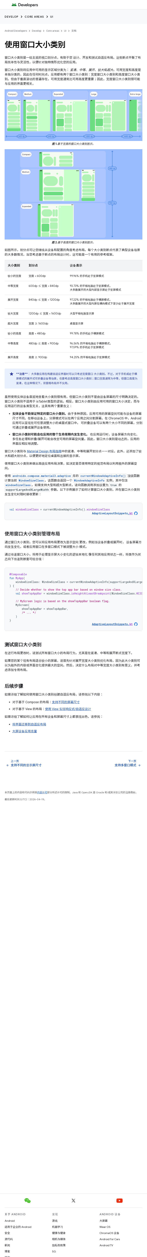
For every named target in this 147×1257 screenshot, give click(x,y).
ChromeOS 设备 (109, 1233)
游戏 (55, 1220)
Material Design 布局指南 (44, 451)
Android (10, 1220)
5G (54, 1251)
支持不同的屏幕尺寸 (66, 702)
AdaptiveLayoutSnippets (112, 513)
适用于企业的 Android (18, 1227)
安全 (7, 1233)
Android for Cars (109, 1239)
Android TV (106, 1245)
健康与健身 (59, 1233)
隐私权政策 (59, 1245)
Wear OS (104, 1227)
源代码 (9, 1239)
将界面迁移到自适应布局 (29, 724)
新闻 (7, 1245)
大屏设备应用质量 (24, 731)
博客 (7, 1251)
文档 (73, 30)
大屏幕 (103, 1220)
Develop (11, 16)
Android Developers (16, 30)
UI (51, 16)
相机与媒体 (59, 1239)
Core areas (34, 16)
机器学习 (57, 1227)
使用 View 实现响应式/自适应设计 (68, 709)
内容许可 (42, 792)
